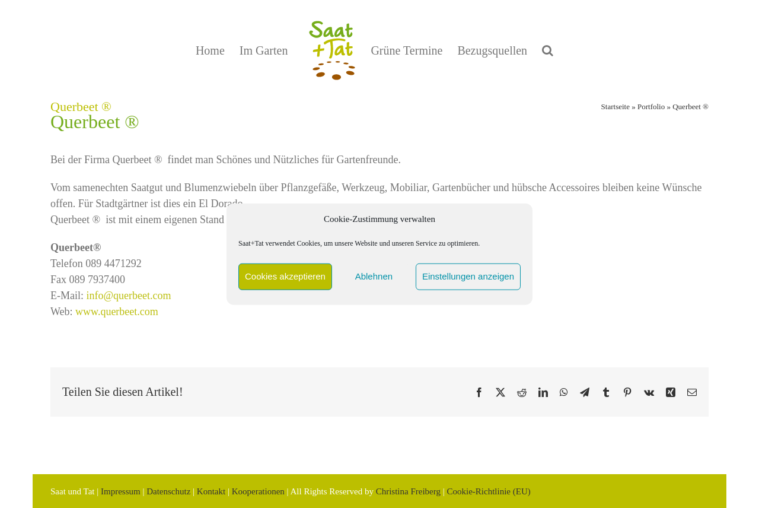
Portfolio (651, 106)
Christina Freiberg (408, 491)
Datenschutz (168, 491)
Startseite (615, 106)
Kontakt (211, 491)
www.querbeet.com (116, 312)
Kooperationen (258, 491)
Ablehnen (374, 276)
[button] (547, 50)
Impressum (121, 491)
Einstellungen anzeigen (468, 276)
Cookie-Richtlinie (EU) (488, 491)
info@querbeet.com (129, 295)
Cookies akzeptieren (285, 276)
